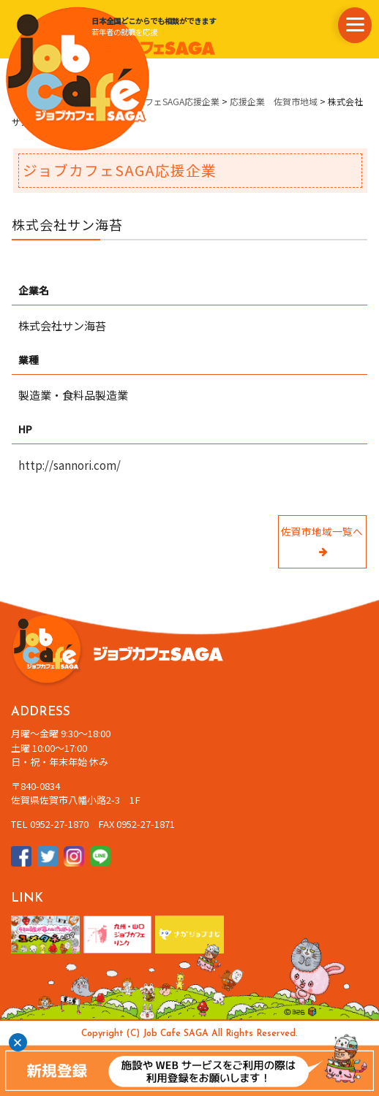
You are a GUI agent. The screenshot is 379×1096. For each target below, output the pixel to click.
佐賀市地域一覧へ (322, 541)
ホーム (25, 101)
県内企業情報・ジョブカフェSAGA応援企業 (133, 101)
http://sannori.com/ (69, 465)
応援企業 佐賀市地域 (274, 101)
